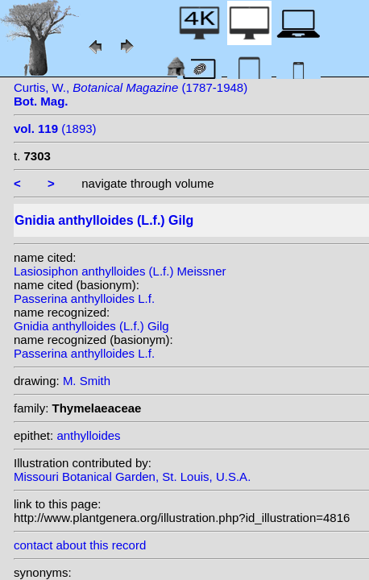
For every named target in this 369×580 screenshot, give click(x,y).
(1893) (55, 128)
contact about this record (80, 545)
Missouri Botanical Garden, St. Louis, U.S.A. (132, 476)
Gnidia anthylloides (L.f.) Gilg (91, 326)
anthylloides (88, 435)
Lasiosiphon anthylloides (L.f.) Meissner (120, 271)
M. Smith (86, 380)
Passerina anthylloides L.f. (84, 298)
